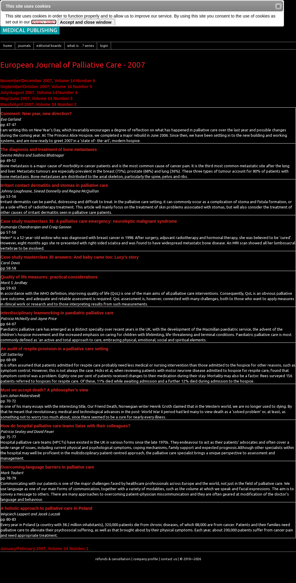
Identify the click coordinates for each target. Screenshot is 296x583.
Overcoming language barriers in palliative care (47, 467)
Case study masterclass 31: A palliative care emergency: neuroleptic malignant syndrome (89, 221)
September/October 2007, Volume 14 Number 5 (46, 86)
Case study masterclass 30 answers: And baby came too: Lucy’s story (70, 257)
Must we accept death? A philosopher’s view (44, 390)
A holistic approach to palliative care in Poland (46, 508)
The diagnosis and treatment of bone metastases (49, 149)
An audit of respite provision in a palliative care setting (54, 348)
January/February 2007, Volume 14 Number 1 (44, 548)
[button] (278, 6)
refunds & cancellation (113, 559)
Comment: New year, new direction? (36, 113)
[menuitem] (7, 45)
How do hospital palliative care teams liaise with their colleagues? (66, 425)
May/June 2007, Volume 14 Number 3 (36, 98)
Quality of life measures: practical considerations (49, 277)
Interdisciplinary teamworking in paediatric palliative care (57, 312)
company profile (145, 559)
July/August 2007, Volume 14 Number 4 (38, 92)
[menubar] (148, 46)
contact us (169, 559)
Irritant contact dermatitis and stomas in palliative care (54, 185)
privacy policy (44, 22)
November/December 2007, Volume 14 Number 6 (47, 80)
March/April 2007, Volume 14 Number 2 (38, 104)
